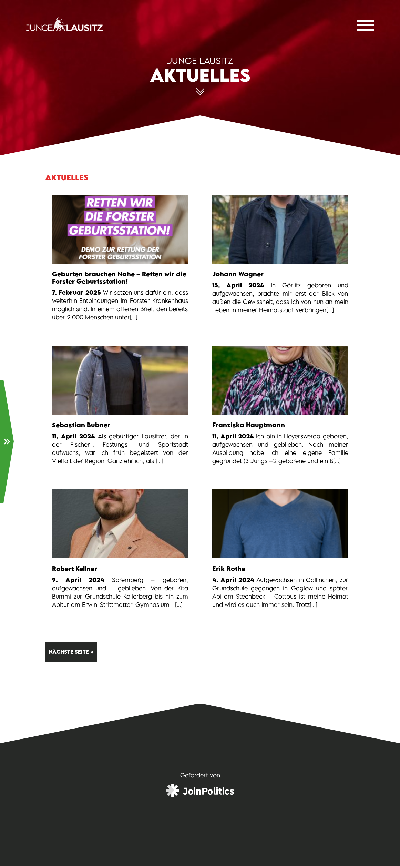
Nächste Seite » (71, 652)
